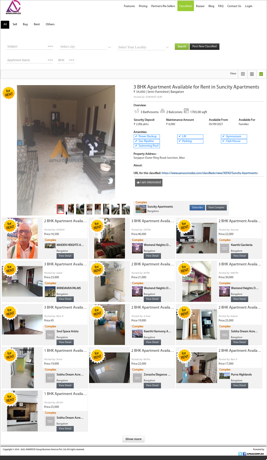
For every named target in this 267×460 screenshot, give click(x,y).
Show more (133, 439)
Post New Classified (204, 46)
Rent (37, 24)
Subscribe (197, 207)
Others (50, 24)
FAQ (221, 6)
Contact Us (234, 6)
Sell (15, 24)
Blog (211, 6)
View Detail (65, 256)
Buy (25, 24)
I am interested (149, 182)
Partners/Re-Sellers (163, 6)
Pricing (143, 6)
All (5, 24)
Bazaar (200, 6)
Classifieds (185, 6)
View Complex (216, 207)
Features (129, 6)
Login (248, 6)
